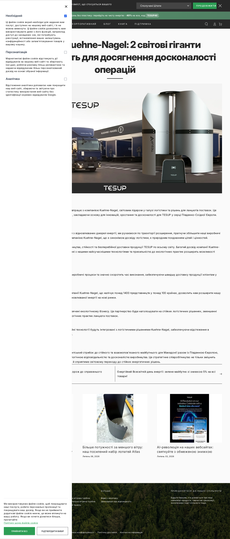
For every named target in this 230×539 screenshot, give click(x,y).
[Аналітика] (65, 79)
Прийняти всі (19, 531)
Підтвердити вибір (52, 531)
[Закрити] (66, 6)
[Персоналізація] (65, 52)
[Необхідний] (65, 16)
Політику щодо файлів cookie (21, 522)
